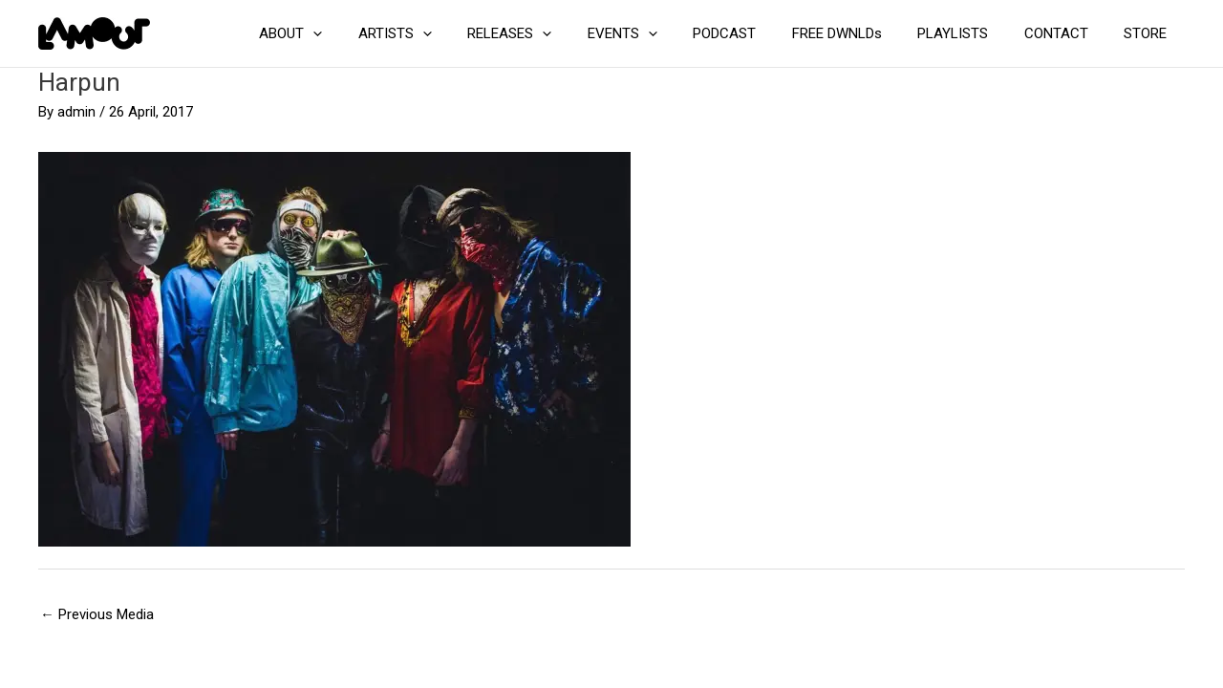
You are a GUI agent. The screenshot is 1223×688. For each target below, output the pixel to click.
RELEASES (556, 33)
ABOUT (351, 33)
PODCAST (756, 33)
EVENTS (662, 33)
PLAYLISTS (970, 33)
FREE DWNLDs (862, 33)
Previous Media (97, 614)
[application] (374, 33)
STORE (1148, 33)
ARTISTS (448, 33)
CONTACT (1067, 33)
